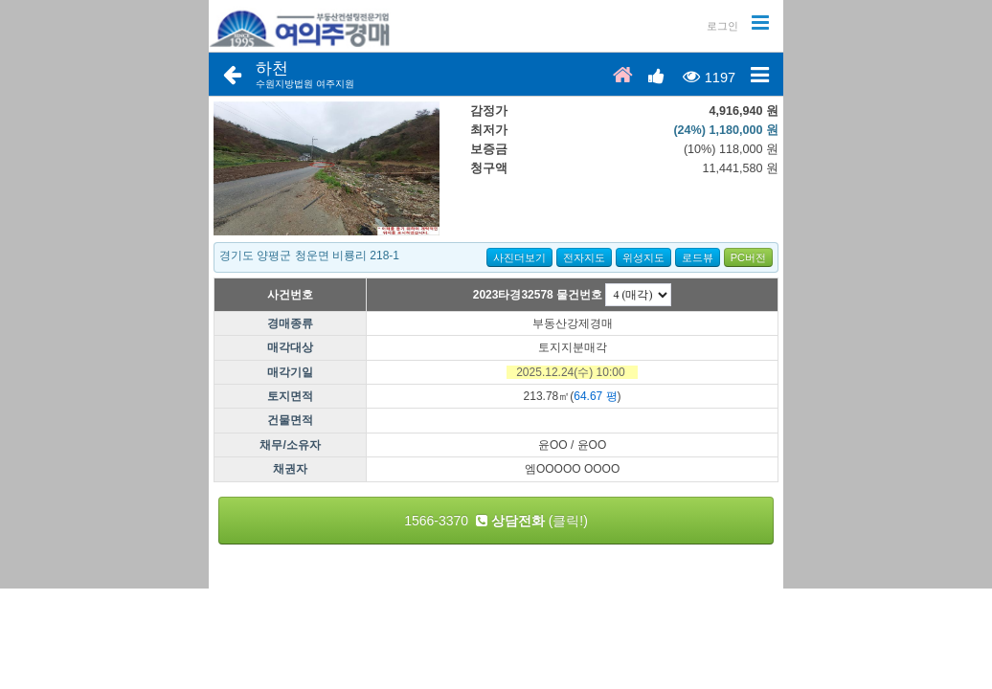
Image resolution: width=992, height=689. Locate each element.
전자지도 (584, 257)
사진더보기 (519, 257)
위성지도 (643, 257)
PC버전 (748, 257)
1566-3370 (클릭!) (496, 520)
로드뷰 (697, 257)
